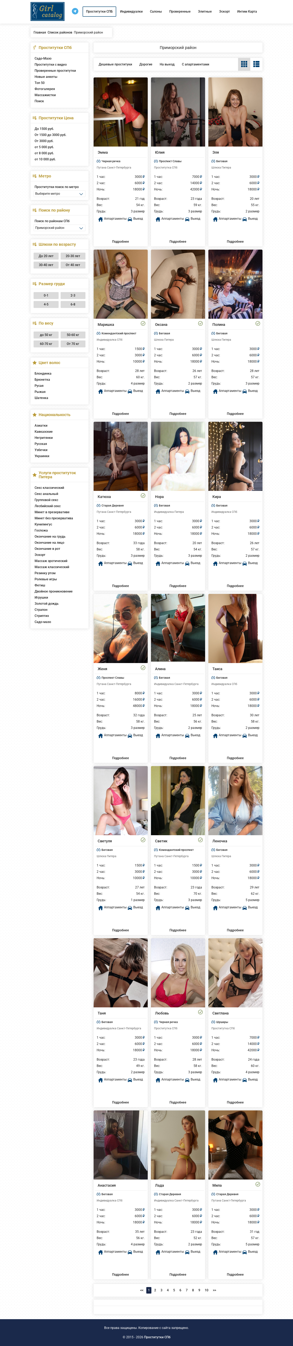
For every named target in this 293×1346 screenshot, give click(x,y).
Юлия (160, 152)
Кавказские (44, 432)
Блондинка (43, 373)
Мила (217, 1185)
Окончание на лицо (49, 543)
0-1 (46, 295)
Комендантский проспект (119, 333)
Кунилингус (43, 524)
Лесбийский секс (48, 506)
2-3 (73, 295)
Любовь (162, 1013)
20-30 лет (73, 256)
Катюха (104, 497)
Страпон (41, 610)
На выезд (167, 64)
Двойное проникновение (54, 591)
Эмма (103, 152)
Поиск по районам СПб (52, 221)
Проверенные (180, 11)
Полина (218, 324)
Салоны (156, 11)
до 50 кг (46, 335)
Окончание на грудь (50, 536)
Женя (102, 669)
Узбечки (41, 450)
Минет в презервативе (52, 512)
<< (141, 1290)
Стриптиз (42, 616)
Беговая (221, 161)
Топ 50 (40, 83)
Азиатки (41, 425)
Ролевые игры (46, 579)
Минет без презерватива (54, 518)
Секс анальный (46, 494)
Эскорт (224, 11)
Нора (159, 497)
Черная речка (111, 161)
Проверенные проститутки (55, 71)
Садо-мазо (43, 622)
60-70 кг (46, 344)
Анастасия (107, 1185)
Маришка (106, 324)
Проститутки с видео (51, 64)
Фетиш (40, 585)
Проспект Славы (170, 161)
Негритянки (44, 438)
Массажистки (45, 95)
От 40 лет (73, 265)
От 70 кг (73, 344)
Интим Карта (247, 11)
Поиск (39, 101)
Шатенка (41, 398)
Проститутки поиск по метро (57, 187)
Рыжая (40, 392)
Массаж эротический (51, 561)
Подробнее (120, 242)
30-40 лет (46, 265)
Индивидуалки (131, 11)
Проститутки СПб (157, 1337)
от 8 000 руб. (44, 153)
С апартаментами (195, 64)
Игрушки (41, 597)
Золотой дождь (47, 604)
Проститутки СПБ (99, 11)
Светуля (105, 841)
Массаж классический (52, 567)
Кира (216, 497)
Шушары (222, 1022)
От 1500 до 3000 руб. (50, 135)
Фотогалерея (45, 89)
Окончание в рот (47, 549)
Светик (161, 841)
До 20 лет (46, 256)
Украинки (42, 456)
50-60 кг (73, 335)
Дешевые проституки (115, 64)
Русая (39, 386)
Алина (160, 669)
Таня (102, 1013)
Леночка (219, 841)
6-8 (73, 304)
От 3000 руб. (44, 141)
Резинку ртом (45, 573)
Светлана (220, 1013)
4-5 (46, 304)
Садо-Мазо (43, 58)
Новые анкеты (46, 77)
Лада (159, 1185)
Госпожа (41, 530)
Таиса (217, 669)
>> (214, 1290)
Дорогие (145, 64)
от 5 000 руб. (44, 147)
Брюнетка (42, 380)
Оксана (161, 324)
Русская (41, 444)
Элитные (205, 11)
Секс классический (49, 488)
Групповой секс (46, 500)
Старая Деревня (113, 505)
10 (206, 1290)
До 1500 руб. (44, 129)
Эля (215, 152)
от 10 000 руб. (45, 159)
